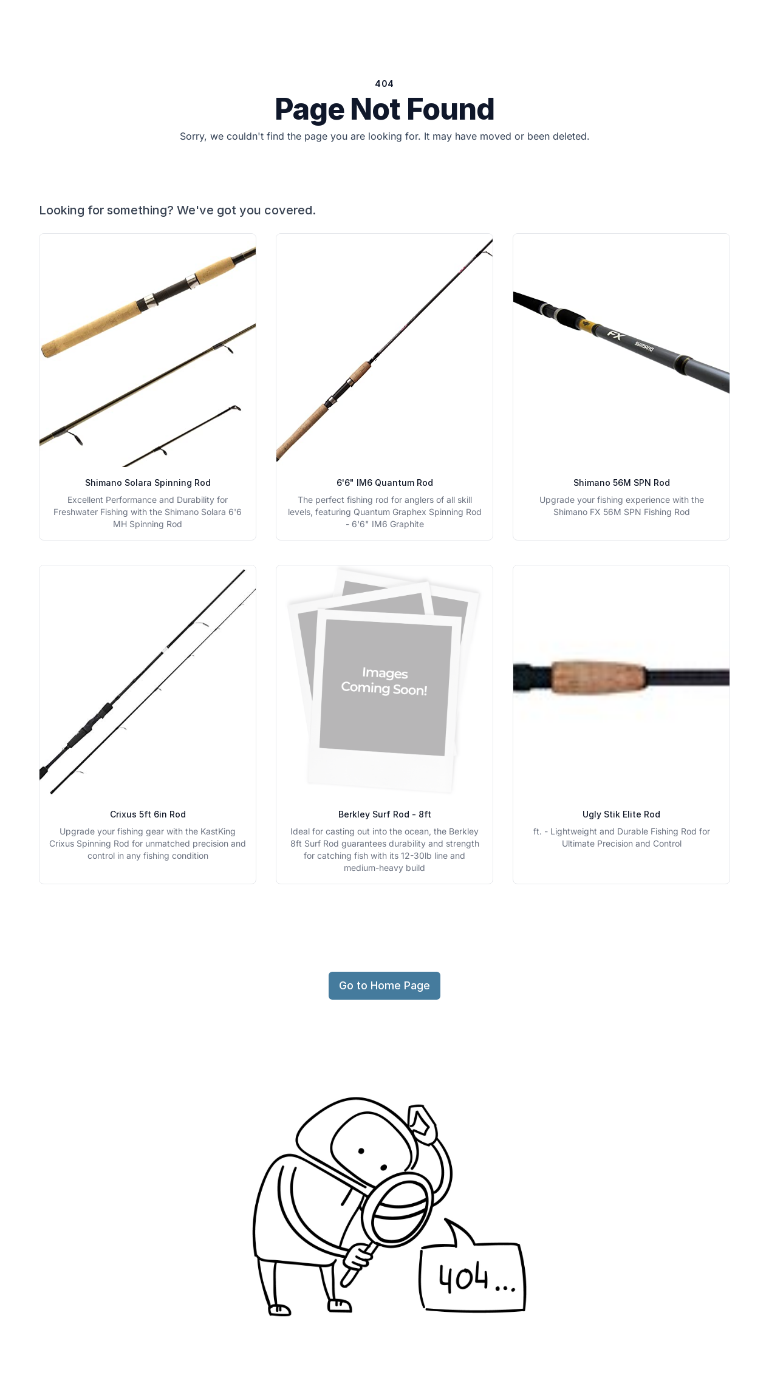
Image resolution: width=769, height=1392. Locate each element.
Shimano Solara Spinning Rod (148, 482)
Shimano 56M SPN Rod (621, 482)
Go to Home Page (384, 985)
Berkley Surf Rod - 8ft (384, 814)
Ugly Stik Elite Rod (621, 814)
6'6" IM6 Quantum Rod (385, 482)
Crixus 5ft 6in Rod (148, 814)
